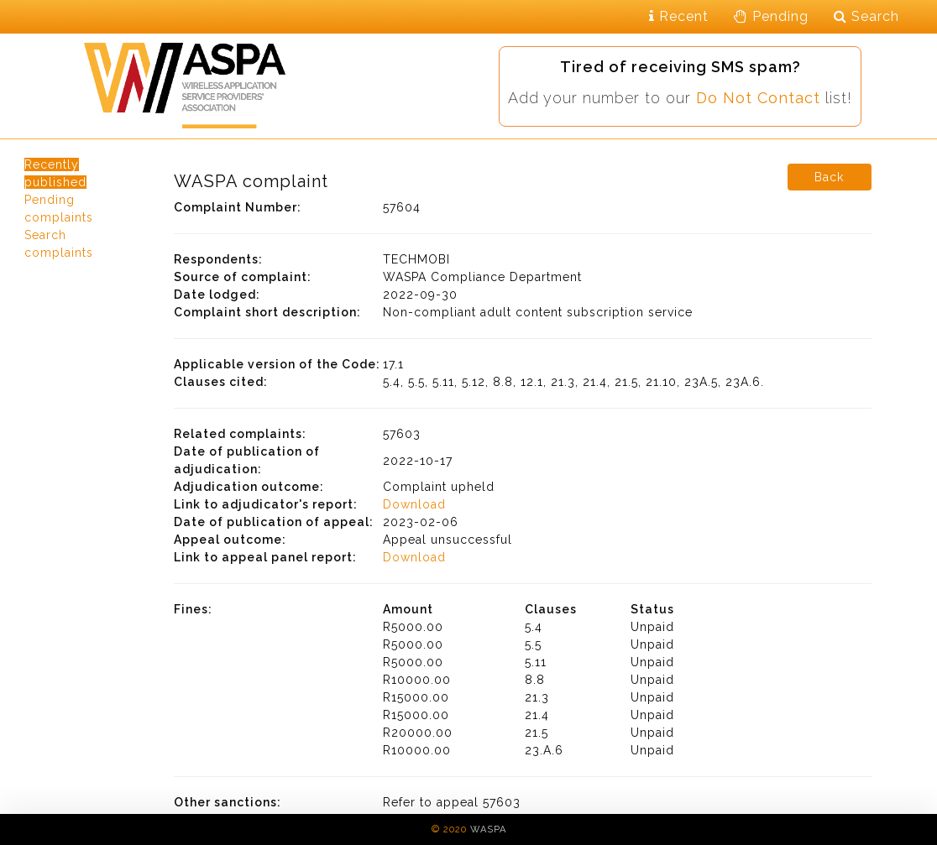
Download (414, 504)
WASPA (488, 829)
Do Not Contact (758, 98)
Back (829, 177)
